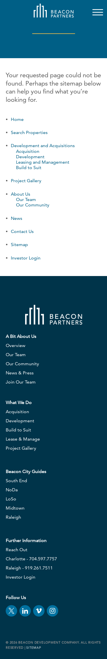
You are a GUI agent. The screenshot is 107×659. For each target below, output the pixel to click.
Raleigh (13, 517)
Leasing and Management (42, 162)
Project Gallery (26, 180)
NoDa (12, 489)
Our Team (26, 199)
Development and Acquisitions (43, 145)
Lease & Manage (23, 439)
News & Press (20, 373)
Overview (15, 345)
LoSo (11, 499)
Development (30, 156)
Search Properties (29, 132)
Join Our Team (21, 382)
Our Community (32, 205)
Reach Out (16, 549)
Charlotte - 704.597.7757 (31, 558)
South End (16, 480)
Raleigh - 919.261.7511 (29, 568)
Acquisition (27, 151)
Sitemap (19, 244)
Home (17, 119)
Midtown (15, 508)
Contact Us (22, 231)
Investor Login (26, 258)
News (16, 218)
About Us (20, 194)
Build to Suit (28, 167)
